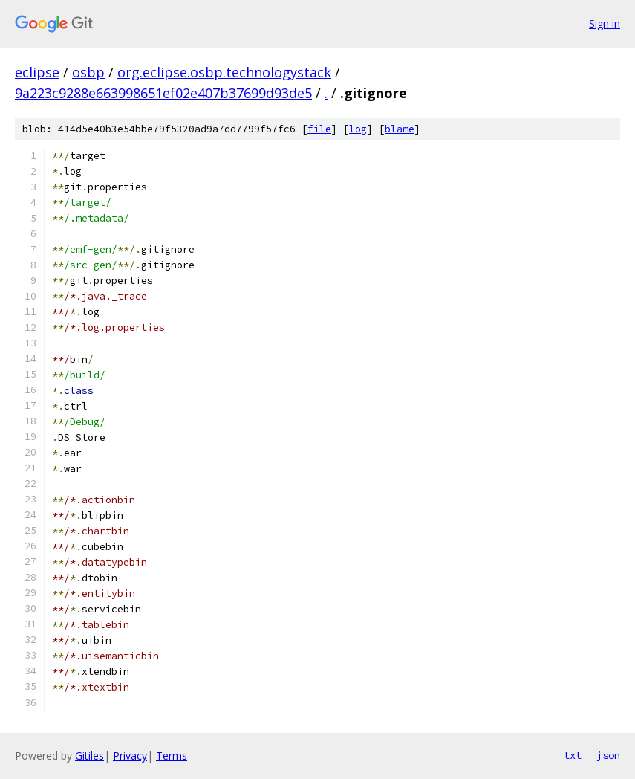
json (608, 755)
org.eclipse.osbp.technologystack (224, 72)
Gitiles (89, 756)
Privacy (130, 756)
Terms (171, 756)
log (358, 129)
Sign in (604, 23)
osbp (88, 72)
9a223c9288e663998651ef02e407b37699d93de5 (163, 93)
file (319, 129)
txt (573, 755)
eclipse (37, 72)
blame (399, 129)
